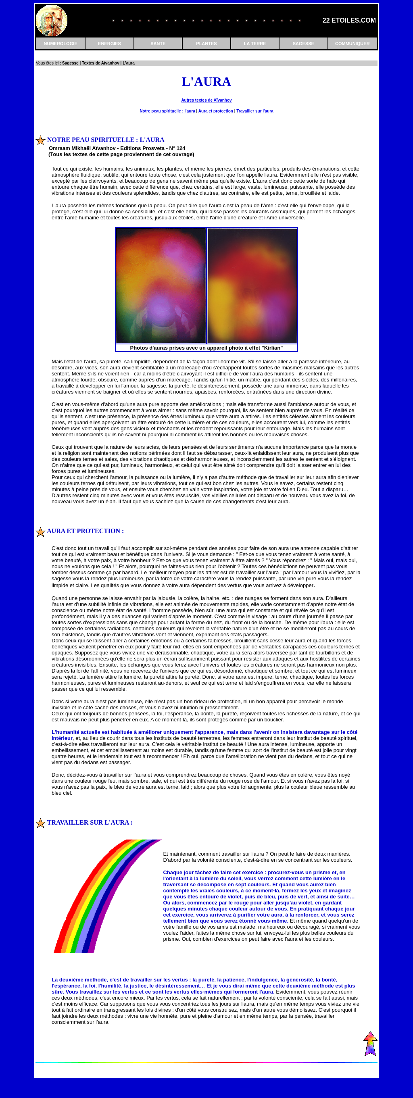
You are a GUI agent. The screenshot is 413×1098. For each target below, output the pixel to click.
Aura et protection (215, 111)
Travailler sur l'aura (254, 111)
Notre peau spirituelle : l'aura (167, 111)
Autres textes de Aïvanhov (206, 100)
